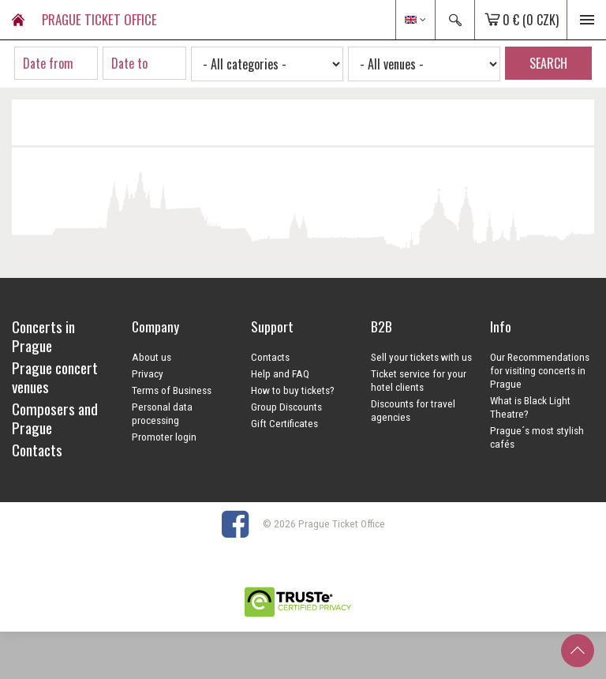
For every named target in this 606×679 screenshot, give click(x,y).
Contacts (270, 357)
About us (151, 357)
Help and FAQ (280, 373)
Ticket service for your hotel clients (418, 380)
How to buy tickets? (293, 390)
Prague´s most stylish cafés (537, 437)
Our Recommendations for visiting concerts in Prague (539, 370)
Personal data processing (162, 413)
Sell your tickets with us (421, 357)
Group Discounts (286, 406)
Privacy (147, 373)
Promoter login (164, 436)
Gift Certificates (284, 423)
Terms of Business (171, 390)
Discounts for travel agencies (413, 410)
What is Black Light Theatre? (530, 407)
